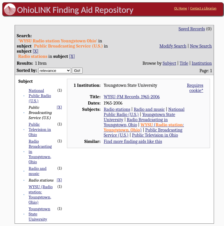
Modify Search (172, 46)
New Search (201, 46)
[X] (35, 51)
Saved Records (192, 29)
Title (184, 63)
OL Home (180, 8)
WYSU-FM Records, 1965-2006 (132, 96)
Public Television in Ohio (40, 129)
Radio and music (38, 171)
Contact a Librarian (203, 8)
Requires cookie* (195, 88)
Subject (169, 63)
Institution (202, 63)
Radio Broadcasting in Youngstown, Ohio (136, 122)
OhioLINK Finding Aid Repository (75, 9)
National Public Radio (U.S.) (40, 95)
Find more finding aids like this (133, 141)
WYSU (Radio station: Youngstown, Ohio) (41, 194)
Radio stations (117, 109)
